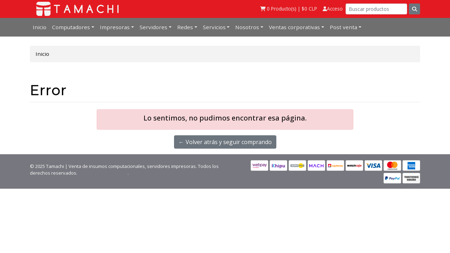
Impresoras (115, 27)
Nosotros (247, 27)
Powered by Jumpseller (103, 173)
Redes (185, 27)
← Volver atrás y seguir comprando (225, 142)
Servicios (214, 27)
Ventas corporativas (294, 27)
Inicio (39, 27)
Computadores (71, 27)
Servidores (153, 27)
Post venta (343, 27)
